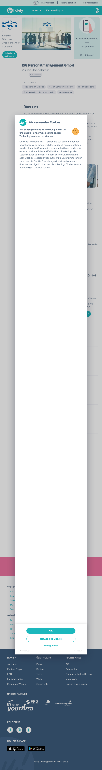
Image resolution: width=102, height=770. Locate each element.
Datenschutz (24, 651)
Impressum (78, 651)
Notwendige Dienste (51, 638)
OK (51, 630)
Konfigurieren (51, 645)
